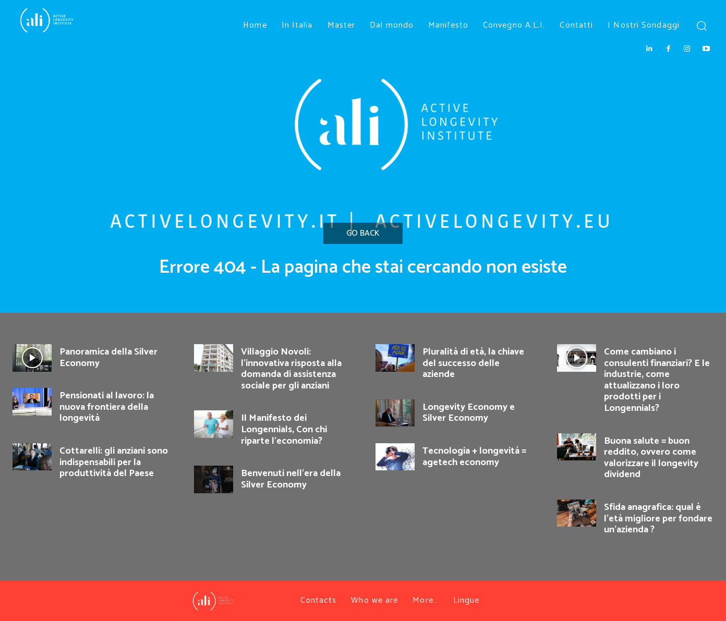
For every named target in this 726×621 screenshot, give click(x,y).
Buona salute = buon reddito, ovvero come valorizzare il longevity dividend (651, 458)
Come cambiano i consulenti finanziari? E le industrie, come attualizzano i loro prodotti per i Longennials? (657, 380)
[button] (701, 25)
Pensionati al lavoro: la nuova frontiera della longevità (106, 407)
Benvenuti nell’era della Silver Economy (291, 479)
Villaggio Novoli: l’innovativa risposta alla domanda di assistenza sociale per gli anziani (291, 369)
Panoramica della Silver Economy (108, 357)
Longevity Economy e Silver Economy (468, 413)
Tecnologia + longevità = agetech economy (474, 456)
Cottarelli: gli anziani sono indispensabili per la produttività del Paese (113, 462)
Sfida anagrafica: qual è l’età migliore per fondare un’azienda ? (658, 519)
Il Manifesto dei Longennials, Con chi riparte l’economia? (284, 429)
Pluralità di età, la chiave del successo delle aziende (473, 363)
